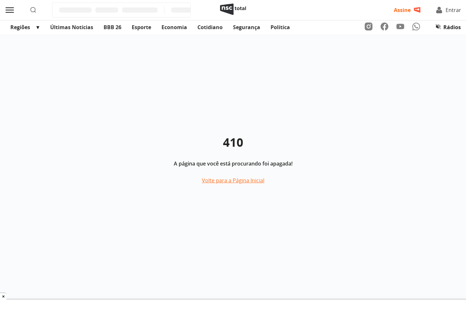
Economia (174, 27)
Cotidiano (210, 27)
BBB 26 (112, 27)
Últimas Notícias (71, 27)
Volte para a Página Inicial (233, 180)
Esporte (141, 27)
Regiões (20, 27)
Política (280, 27)
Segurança (246, 27)
